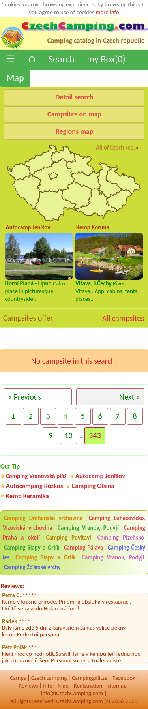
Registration (88, 685)
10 (68, 435)
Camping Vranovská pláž (36, 476)
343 (95, 435)
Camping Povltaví (68, 537)
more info (107, 12)
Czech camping (49, 677)
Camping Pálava (83, 547)
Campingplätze (89, 677)
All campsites (123, 318)
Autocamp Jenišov (100, 476)
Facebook (123, 677)
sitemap (117, 685)
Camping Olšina (93, 486)
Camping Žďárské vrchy (32, 567)
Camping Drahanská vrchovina (43, 517)
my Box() (106, 59)
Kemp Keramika (27, 496)
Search (61, 59)
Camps (18, 677)
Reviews (28, 685)
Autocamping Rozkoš (34, 486)
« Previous (24, 396)
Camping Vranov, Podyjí (88, 527)
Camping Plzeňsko (120, 537)
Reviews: (12, 586)
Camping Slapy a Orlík (32, 547)
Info (47, 685)
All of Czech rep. (115, 147)
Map (15, 77)
